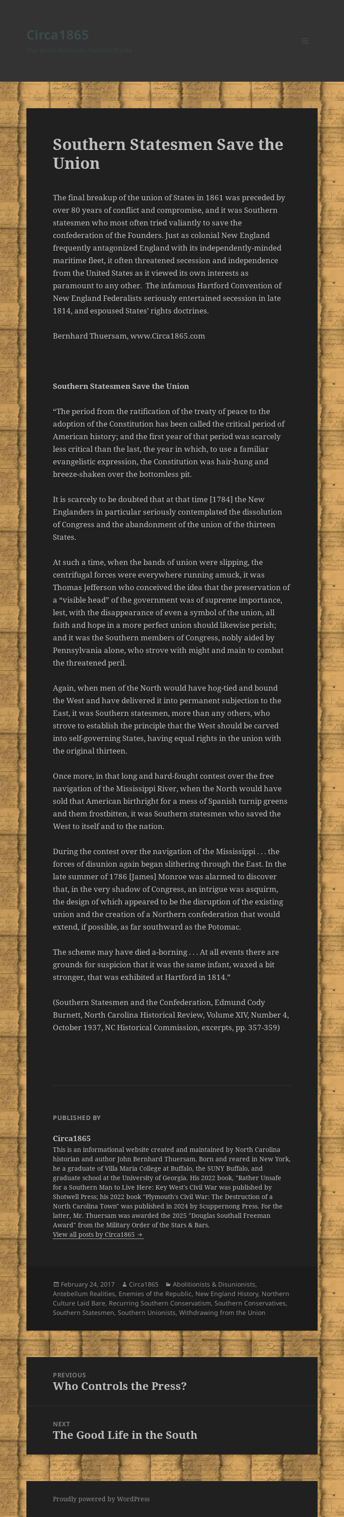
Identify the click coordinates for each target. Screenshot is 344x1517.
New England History (226, 1293)
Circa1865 (57, 34)
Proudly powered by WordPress (101, 1499)
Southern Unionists (147, 1312)
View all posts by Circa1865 (95, 1234)
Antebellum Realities (84, 1293)
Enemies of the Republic (155, 1293)
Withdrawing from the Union (222, 1312)
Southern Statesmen (83, 1312)
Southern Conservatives (250, 1303)
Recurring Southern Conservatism (160, 1303)
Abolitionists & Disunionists (214, 1284)
